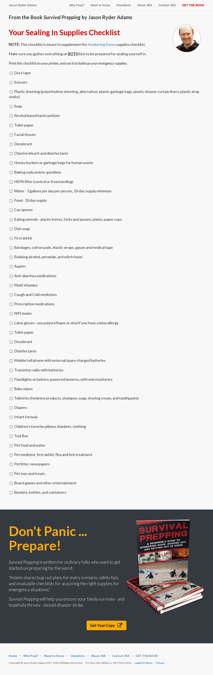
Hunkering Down (102, 44)
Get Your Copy (106, 625)
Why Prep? (76, 5)
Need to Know (100, 5)
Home (13, 655)
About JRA (144, 5)
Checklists (123, 5)
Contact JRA (167, 5)
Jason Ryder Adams (23, 5)
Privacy (160, 662)
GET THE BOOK (193, 5)
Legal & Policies (143, 662)
